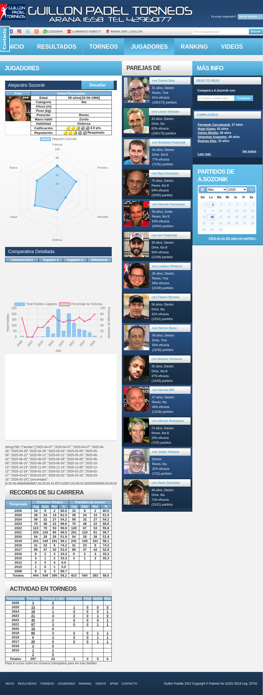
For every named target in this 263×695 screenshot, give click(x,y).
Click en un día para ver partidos (232, 238)
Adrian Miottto (208, 133)
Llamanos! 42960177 (84, 31)
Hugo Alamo (206, 129)
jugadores (149, 46)
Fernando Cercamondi (214, 125)
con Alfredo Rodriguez (168, 421)
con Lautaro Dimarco (167, 266)
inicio (10, 683)
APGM (114, 683)
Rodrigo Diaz (207, 141)
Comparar (243, 98)
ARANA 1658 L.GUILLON (124, 31)
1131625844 (53, 31)
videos (232, 46)
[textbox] (220, 31)
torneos (103, 46)
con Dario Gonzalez (166, 483)
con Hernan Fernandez (168, 204)
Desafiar (97, 85)
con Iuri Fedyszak (164, 235)
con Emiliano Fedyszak (168, 142)
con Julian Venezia (165, 452)
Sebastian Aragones (212, 137)
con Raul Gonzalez (165, 173)
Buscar (255, 31)
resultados (56, 46)
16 (212, 217)
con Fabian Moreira (165, 297)
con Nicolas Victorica (167, 359)
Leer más (204, 154)
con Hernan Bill (163, 390)
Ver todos (249, 151)
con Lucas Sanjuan (165, 111)
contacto (129, 683)
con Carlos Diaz (163, 80)
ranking (194, 46)
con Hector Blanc (164, 328)
